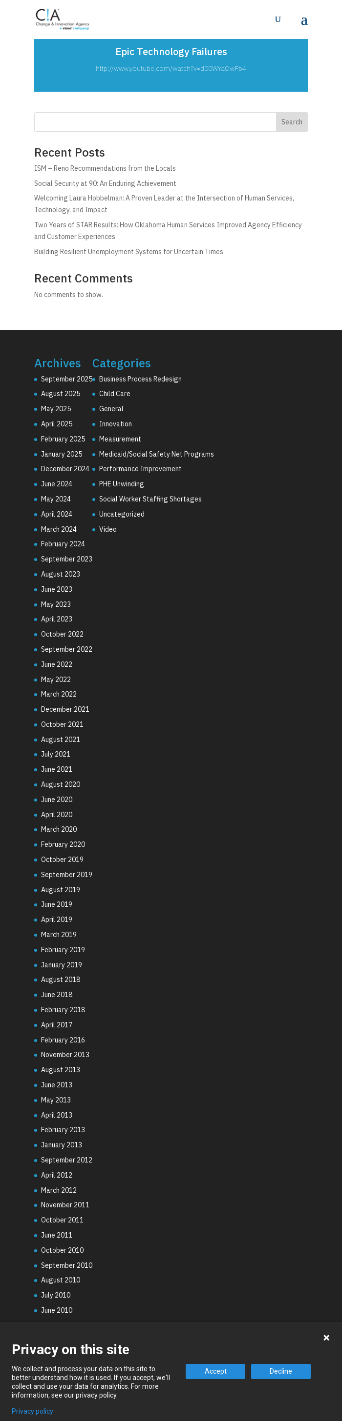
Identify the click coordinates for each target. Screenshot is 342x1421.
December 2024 (65, 468)
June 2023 (56, 589)
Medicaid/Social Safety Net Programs (156, 454)
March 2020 (59, 829)
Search (291, 122)
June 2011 (56, 1235)
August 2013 (60, 1069)
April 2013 (56, 1115)
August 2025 (60, 393)
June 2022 (56, 664)
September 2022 (66, 649)
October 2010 (62, 1250)
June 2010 (56, 1310)
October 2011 (62, 1220)
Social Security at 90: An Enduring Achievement (105, 183)
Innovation (115, 424)
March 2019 (59, 934)
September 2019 (66, 874)
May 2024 (56, 499)
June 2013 (56, 1085)
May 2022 (56, 679)
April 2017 (56, 1025)
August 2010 (60, 1280)
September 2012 (66, 1160)
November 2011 (65, 1205)
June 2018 (56, 994)
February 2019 (63, 949)
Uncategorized (122, 514)
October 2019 (62, 859)
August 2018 (60, 979)
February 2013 (63, 1129)
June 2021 (56, 769)
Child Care (114, 393)
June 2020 (56, 799)
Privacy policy (32, 1411)
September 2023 (66, 559)
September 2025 (66, 379)
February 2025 (63, 439)
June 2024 (56, 484)
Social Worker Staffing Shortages (150, 499)
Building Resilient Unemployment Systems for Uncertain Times (128, 251)
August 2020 (60, 784)
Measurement (120, 439)
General (111, 408)
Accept (216, 1371)
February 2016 (63, 1040)
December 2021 (65, 709)
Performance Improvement (140, 468)
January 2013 (61, 1145)
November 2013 (65, 1054)
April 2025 (56, 424)
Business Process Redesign (140, 379)
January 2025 (61, 454)
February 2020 (63, 844)
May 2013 (56, 1100)
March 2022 (59, 694)
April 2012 (56, 1175)
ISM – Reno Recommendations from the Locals (105, 168)
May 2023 (56, 604)
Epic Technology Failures (171, 51)
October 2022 (62, 634)
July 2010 (55, 1295)
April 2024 (56, 514)
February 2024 (63, 544)
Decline (281, 1371)
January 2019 (61, 965)
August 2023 (60, 574)
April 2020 (56, 814)
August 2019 (60, 889)
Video (108, 529)
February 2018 (63, 1009)
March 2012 (59, 1190)
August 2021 (60, 739)
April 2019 (56, 919)
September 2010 (66, 1265)
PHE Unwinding (121, 484)
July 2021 (55, 754)
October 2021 (62, 724)
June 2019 (56, 904)
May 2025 (56, 408)
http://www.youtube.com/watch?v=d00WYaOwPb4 (171, 68)
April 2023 (56, 619)
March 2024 (59, 529)
